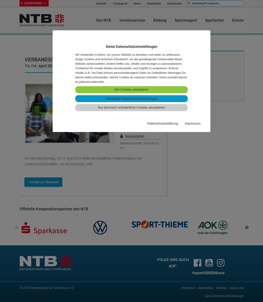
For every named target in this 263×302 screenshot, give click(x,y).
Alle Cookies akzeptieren (131, 89)
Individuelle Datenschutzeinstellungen (131, 98)
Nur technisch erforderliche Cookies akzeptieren (131, 107)
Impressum (193, 123)
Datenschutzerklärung (162, 123)
